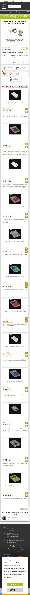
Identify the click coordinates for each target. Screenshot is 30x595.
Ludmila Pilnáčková (13, 517)
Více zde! (9, 577)
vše (26, 86)
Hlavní (3, 15)
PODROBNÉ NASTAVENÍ (12, 590)
